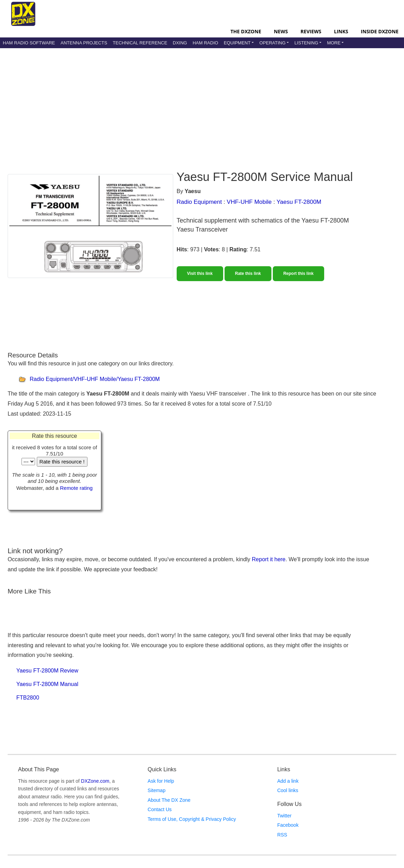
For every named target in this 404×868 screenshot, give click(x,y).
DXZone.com (95, 781)
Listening (306, 42)
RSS (282, 834)
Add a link (287, 781)
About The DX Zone (169, 800)
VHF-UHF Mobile (249, 202)
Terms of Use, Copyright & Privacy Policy (192, 819)
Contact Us (159, 809)
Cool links (287, 790)
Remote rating (76, 488)
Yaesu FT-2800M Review (47, 671)
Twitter (284, 815)
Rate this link (248, 273)
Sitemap (156, 790)
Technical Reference (140, 42)
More (333, 42)
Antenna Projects (83, 42)
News (281, 31)
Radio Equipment (199, 202)
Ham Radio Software (29, 42)
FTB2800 (27, 698)
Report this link (298, 273)
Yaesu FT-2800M (299, 202)
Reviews (311, 31)
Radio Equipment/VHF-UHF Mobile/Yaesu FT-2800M (95, 379)
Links (341, 31)
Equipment (237, 42)
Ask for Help (161, 781)
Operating (272, 42)
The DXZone (245, 31)
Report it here (269, 559)
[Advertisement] (176, 103)
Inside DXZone (379, 31)
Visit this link (200, 273)
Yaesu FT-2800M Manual (47, 684)
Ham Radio (205, 42)
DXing (180, 42)
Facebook (287, 825)
